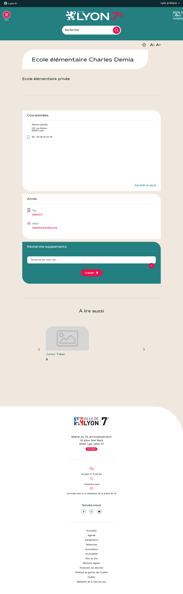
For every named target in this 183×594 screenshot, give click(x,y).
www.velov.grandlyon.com (44, 228)
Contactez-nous (91, 484)
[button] (144, 45)
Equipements (91, 540)
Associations (91, 549)
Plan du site (91, 559)
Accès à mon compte (176, 14)
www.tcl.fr (37, 214)
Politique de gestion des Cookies (91, 573)
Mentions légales (91, 563)
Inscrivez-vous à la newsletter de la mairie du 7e (91, 494)
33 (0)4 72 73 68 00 (91, 474)
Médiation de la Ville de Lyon (91, 582)
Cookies (91, 577)
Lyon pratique (170, 3)
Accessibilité (91, 554)
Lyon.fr (12, 3)
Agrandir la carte (145, 185)
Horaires (91, 449)
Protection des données (91, 568)
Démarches (91, 545)
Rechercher (72, 30)
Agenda (91, 535)
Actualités (91, 531)
